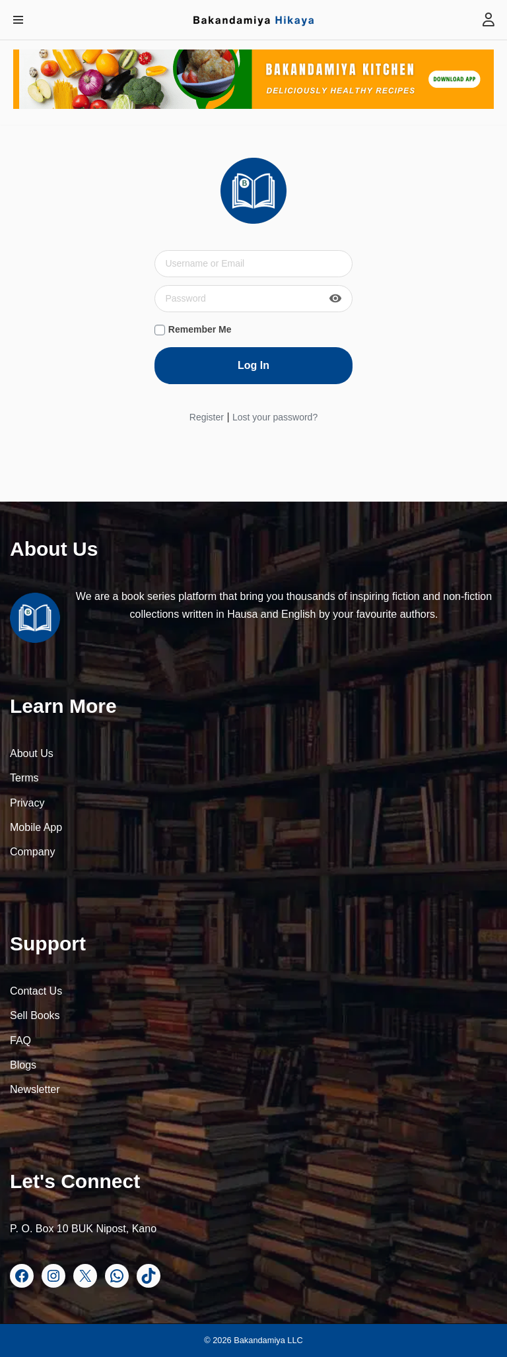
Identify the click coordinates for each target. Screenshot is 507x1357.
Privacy (27, 803)
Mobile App (36, 827)
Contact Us (36, 991)
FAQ (20, 1040)
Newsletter (35, 1089)
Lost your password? (275, 417)
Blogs (23, 1065)
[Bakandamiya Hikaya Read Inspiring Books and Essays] (253, 19)
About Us (31, 753)
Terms (24, 777)
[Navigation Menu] (18, 19)
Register (206, 417)
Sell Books (35, 1015)
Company (32, 851)
